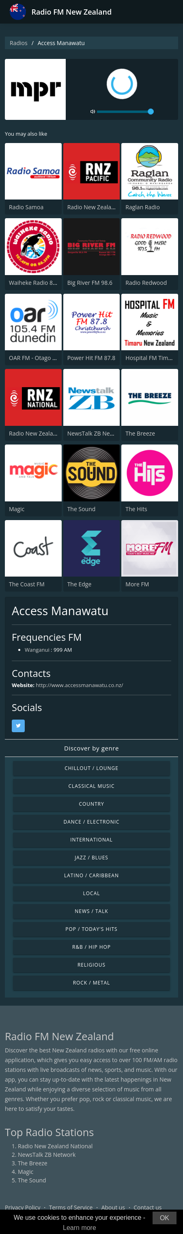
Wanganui (37, 649)
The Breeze (140, 433)
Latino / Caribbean (91, 875)
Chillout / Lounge (91, 768)
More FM (137, 584)
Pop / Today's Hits (91, 929)
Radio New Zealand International (110, 207)
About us (113, 1207)
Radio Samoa (26, 207)
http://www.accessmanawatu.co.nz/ (79, 685)
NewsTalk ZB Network (96, 433)
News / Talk (91, 911)
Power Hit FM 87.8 (91, 358)
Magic (16, 509)
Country (91, 803)
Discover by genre (91, 748)
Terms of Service (71, 1207)
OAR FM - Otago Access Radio (47, 358)
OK (164, 1217)
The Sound (81, 509)
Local (91, 893)
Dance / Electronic (92, 821)
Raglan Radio (142, 207)
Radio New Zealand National (46, 433)
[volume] (125, 112)
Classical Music (92, 786)
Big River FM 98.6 (89, 282)
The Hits (136, 509)
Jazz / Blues (91, 857)
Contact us (147, 1207)
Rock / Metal (91, 982)
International (91, 839)
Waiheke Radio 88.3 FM (39, 282)
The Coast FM (27, 584)
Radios (19, 43)
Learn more (79, 1227)
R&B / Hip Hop (91, 946)
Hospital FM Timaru (151, 358)
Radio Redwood (146, 282)
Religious (91, 964)
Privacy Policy (22, 1207)
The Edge (79, 584)
